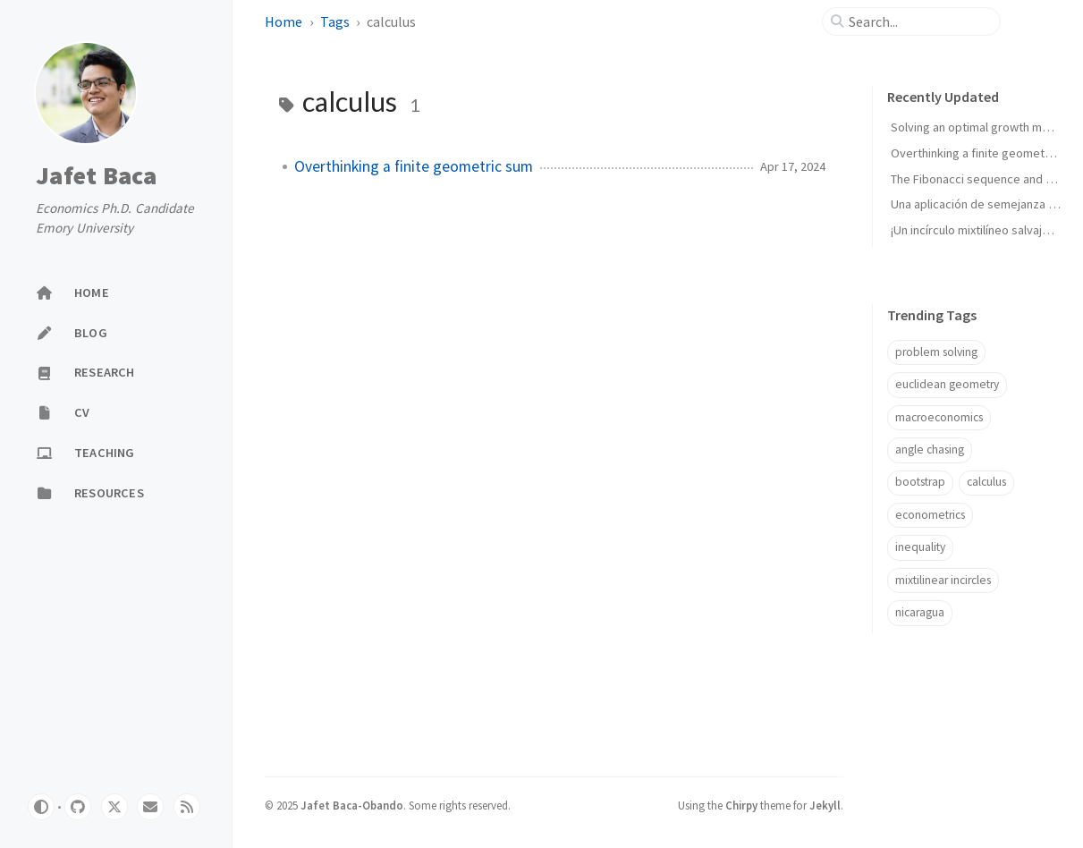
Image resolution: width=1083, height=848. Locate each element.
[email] (150, 806)
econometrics (930, 514)
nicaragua (919, 612)
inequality (920, 547)
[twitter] (114, 806)
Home (285, 21)
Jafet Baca (96, 175)
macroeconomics (939, 417)
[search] (918, 21)
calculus (986, 481)
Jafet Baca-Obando (351, 805)
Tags (336, 21)
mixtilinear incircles (943, 580)
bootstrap (920, 481)
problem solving (936, 352)
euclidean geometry (947, 384)
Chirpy (741, 805)
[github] (77, 806)
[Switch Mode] (41, 806)
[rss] (186, 806)
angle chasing (929, 449)
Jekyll (825, 805)
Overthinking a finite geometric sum (413, 166)
